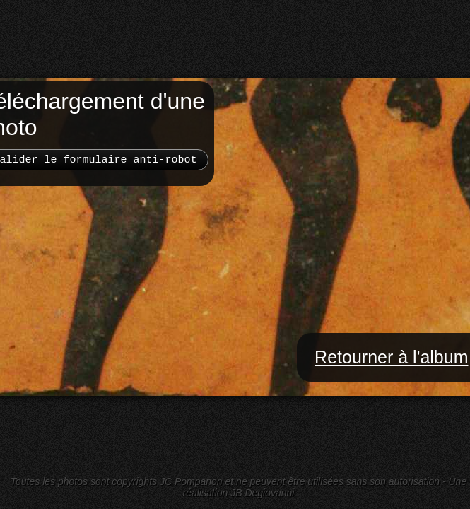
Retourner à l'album (391, 357)
